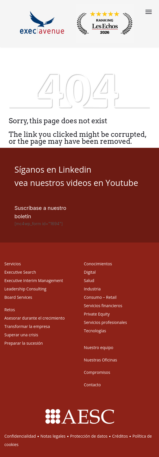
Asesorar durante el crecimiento (34, 318)
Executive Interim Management (33, 280)
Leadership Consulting (25, 289)
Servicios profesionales (105, 322)
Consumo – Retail (100, 297)
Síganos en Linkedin (52, 169)
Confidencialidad (20, 436)
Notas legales (53, 436)
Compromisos (97, 372)
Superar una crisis (21, 334)
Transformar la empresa (27, 326)
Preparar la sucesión (23, 343)
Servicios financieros (103, 305)
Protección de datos (89, 436)
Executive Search (20, 272)
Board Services (18, 297)
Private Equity (97, 314)
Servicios (12, 263)
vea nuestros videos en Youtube (76, 182)
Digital (90, 272)
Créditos (120, 436)
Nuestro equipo (98, 347)
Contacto (92, 384)
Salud (89, 280)
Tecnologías (95, 330)
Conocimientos (98, 263)
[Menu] (149, 11)
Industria (92, 289)
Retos (9, 309)
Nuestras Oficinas (100, 360)
